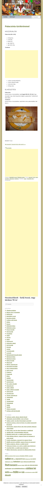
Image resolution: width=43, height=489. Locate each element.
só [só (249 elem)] (25, 468)
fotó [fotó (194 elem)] (31, 459)
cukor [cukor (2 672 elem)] (8, 458)
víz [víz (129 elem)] (25, 472)
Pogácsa (9, 372)
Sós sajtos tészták (12, 384)
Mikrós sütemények (12, 364)
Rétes (8, 376)
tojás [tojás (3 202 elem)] (15, 472)
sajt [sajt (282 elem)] (13, 468)
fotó (34, 177)
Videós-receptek (11, 409)
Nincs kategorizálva (12, 368)
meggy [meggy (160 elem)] (22, 465)
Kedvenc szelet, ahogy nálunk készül (17, 417)
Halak (8, 335)
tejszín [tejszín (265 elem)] (11, 472)
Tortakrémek (10, 401)
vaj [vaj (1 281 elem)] (23, 472)
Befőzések (9, 314)
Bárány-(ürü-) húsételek (13, 312)
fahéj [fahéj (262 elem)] (23, 459)
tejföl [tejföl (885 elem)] (7, 472)
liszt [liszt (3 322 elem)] (7, 464)
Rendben (18, 486)
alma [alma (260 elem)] (6, 455)
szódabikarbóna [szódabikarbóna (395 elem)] (19, 468)
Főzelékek (9, 333)
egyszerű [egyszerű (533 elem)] (19, 459)
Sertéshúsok (10, 382)
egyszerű (31, 177)
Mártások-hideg (11, 356)
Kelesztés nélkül (11, 343)
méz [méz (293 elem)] (28, 465)
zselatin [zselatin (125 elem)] (33, 472)
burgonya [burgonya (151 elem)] (18, 455)
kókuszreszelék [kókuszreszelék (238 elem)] (28, 461)
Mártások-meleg (11, 358)
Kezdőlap (5, 16)
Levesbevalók (10, 351)
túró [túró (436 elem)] (20, 472)
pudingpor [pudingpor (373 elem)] (8, 468)
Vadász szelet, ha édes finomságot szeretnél (19, 420)
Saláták (9, 378)
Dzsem (8, 324)
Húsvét (8, 337)
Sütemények (10, 385)
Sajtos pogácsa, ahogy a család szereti (17, 444)
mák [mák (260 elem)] (26, 465)
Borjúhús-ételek (11, 318)
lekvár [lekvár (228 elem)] (33, 461)
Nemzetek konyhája (12, 366)
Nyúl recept (10, 370)
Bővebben (24, 486)
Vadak (8, 405)
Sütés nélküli (10, 387)
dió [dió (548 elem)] (12, 459)
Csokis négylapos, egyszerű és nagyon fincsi (19, 440)
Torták (8, 399)
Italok (8, 339)
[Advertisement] (21, 64)
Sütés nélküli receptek (13, 389)
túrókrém (17, 178)
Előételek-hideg (11, 326)
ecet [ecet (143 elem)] (14, 458)
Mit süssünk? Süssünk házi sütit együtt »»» (15, 144)
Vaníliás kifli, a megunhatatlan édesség (17, 432)
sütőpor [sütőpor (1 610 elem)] (29, 468)
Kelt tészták (10, 345)
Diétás (8, 322)
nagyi (25, 178)
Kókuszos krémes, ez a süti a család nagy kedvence (21, 446)
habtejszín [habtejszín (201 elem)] (7, 461)
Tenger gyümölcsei (12, 395)
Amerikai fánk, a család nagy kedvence (17, 448)
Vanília (8, 407)
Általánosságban (11, 310)
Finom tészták (10, 329)
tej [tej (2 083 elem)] (35, 468)
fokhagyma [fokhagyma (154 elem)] (27, 459)
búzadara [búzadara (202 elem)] (22, 455)
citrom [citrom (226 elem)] (26, 455)
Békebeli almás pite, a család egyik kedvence (19, 434)
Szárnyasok (10, 391)
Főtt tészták (10, 331)
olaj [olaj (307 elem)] (31, 465)
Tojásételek (10, 397)
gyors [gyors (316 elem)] (34, 459)
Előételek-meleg (21, 177)
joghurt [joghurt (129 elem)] (11, 461)
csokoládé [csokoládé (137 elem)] (30, 455)
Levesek (9, 353)
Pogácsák (9, 374)
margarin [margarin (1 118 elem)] (13, 465)
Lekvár (8, 349)
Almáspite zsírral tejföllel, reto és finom (17, 419)
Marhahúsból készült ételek (14, 355)
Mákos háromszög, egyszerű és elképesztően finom (21, 449)
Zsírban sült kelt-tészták (13, 411)
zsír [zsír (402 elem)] (36, 472)
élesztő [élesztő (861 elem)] (8, 475)
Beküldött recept (13, 177)
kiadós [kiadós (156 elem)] (21, 461)
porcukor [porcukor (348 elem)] (35, 465)
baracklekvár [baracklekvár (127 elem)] (10, 455)
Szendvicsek (10, 393)
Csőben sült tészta (12, 320)
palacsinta (11, 178)
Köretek (9, 347)
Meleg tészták (10, 360)
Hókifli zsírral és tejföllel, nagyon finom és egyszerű (21, 442)
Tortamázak (10, 403)
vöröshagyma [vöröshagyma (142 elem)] (29, 472)
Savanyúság (10, 380)
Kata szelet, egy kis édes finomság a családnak (20, 430)
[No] (41, 485)
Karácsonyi (10, 341)
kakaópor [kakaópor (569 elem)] (17, 461)
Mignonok (9, 362)
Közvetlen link (30, 178)
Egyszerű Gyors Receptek (16, 4)
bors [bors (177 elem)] (14, 455)
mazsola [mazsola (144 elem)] (19, 465)
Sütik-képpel (12, 16)
